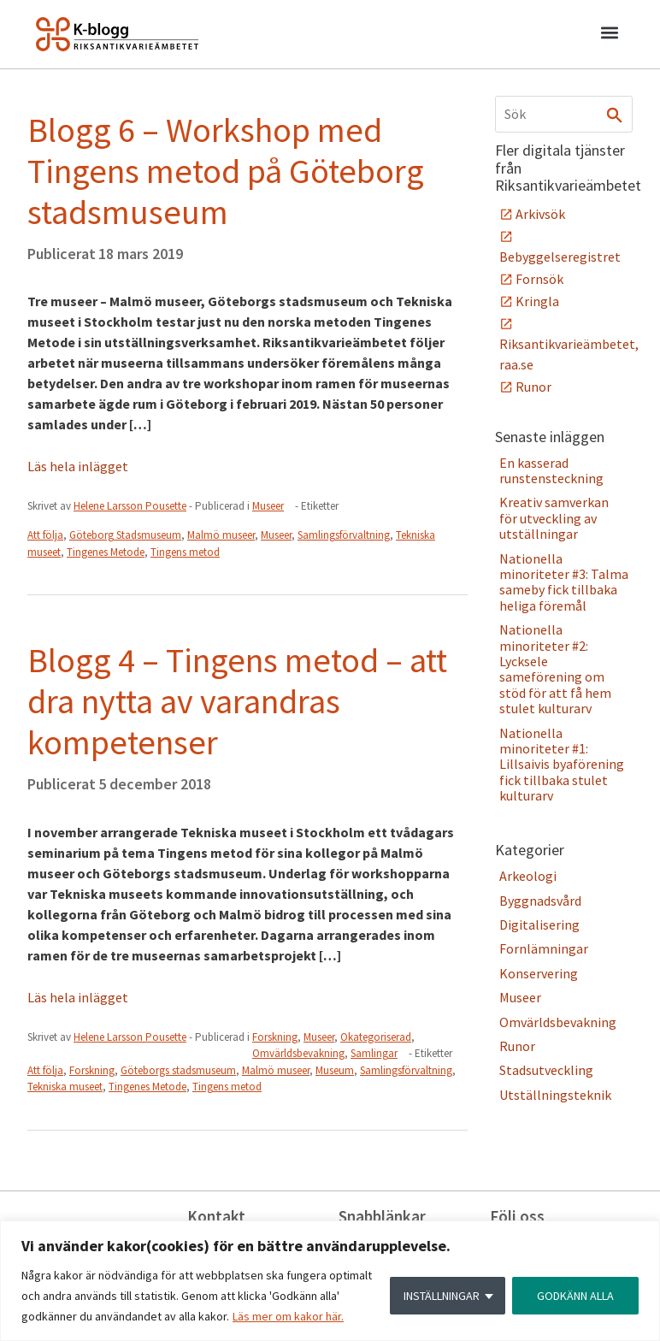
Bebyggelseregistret (560, 256)
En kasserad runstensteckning (551, 470)
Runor (533, 386)
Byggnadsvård (540, 900)
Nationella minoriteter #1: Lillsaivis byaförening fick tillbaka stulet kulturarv (561, 764)
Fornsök (539, 278)
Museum (334, 1070)
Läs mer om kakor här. (288, 1316)
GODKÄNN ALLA (575, 1295)
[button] (609, 35)
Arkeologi (528, 875)
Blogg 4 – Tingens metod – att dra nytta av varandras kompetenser (237, 701)
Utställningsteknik (555, 1094)
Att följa (45, 535)
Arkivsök (540, 213)
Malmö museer (221, 535)
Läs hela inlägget (77, 466)
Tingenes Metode (105, 552)
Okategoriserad (375, 1037)
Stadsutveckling (546, 1069)
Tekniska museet (65, 1086)
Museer (268, 506)
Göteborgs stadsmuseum (178, 1070)
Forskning (275, 1037)
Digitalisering (539, 924)
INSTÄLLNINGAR (442, 1295)
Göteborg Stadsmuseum (125, 535)
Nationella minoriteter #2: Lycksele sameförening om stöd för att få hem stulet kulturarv (555, 669)
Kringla (537, 301)
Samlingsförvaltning (344, 535)
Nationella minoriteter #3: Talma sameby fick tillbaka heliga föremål (563, 582)
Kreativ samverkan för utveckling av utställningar (554, 517)
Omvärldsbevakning (298, 1053)
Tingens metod (185, 552)
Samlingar (374, 1053)
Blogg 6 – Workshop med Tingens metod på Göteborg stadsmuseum (225, 171)
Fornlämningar (543, 948)
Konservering (538, 973)
